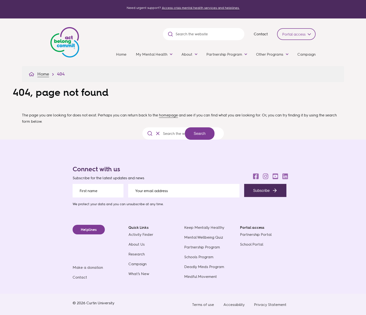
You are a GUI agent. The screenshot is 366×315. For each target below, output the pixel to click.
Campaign (306, 54)
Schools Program (198, 257)
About (186, 54)
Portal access (294, 34)
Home (121, 54)
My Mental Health (151, 54)
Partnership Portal (256, 234)
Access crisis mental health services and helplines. (200, 8)
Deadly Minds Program (204, 267)
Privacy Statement (270, 304)
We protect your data (89, 204)
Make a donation (88, 267)
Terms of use (203, 304)
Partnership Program (224, 54)
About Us (136, 244)
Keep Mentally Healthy (204, 227)
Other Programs (269, 54)
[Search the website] (208, 34)
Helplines (89, 229)
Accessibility (234, 304)
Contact (261, 33)
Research (136, 254)
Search (200, 134)
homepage (168, 115)
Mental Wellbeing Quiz (203, 237)
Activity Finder (140, 234)
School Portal (251, 244)
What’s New (138, 274)
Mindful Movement (200, 276)
